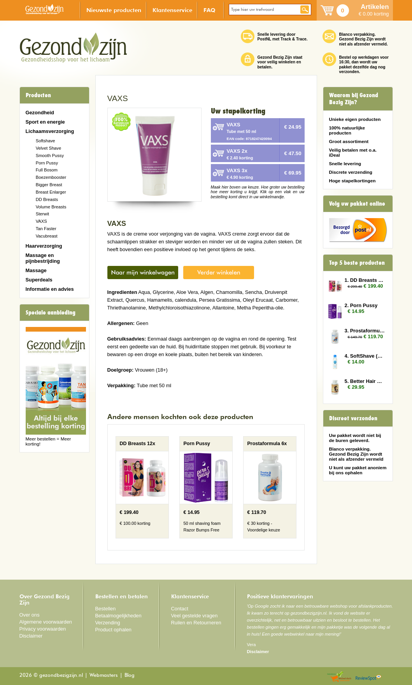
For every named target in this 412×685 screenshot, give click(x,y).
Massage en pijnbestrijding (43, 258)
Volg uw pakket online (357, 203)
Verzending (107, 623)
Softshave (45, 140)
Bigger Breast (49, 184)
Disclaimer (31, 636)
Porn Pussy (47, 163)
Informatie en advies (50, 289)
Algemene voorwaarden (45, 622)
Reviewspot (368, 677)
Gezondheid (40, 112)
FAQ (209, 10)
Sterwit (42, 213)
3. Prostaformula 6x (365, 331)
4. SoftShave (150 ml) (365, 356)
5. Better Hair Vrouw (365, 381)
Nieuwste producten (113, 10)
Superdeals (39, 280)
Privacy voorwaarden (42, 629)
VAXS (41, 221)
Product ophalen (113, 630)
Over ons (29, 615)
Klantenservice (172, 10)
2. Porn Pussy (361, 305)
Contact (179, 609)
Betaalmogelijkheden (118, 616)
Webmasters (103, 675)
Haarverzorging (44, 246)
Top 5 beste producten (357, 262)
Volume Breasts (51, 206)
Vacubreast (47, 236)
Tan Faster (46, 228)
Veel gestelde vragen (194, 616)
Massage (36, 270)
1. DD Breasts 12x (365, 280)
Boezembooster (51, 177)
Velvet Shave (48, 148)
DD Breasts (47, 199)
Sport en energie (45, 122)
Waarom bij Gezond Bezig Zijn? (353, 99)
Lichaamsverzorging (50, 131)
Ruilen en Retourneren (196, 623)
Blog (129, 675)
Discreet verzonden (353, 418)
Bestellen (105, 609)
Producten (38, 95)
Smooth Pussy (50, 155)
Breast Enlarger (51, 192)
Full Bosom (47, 170)
